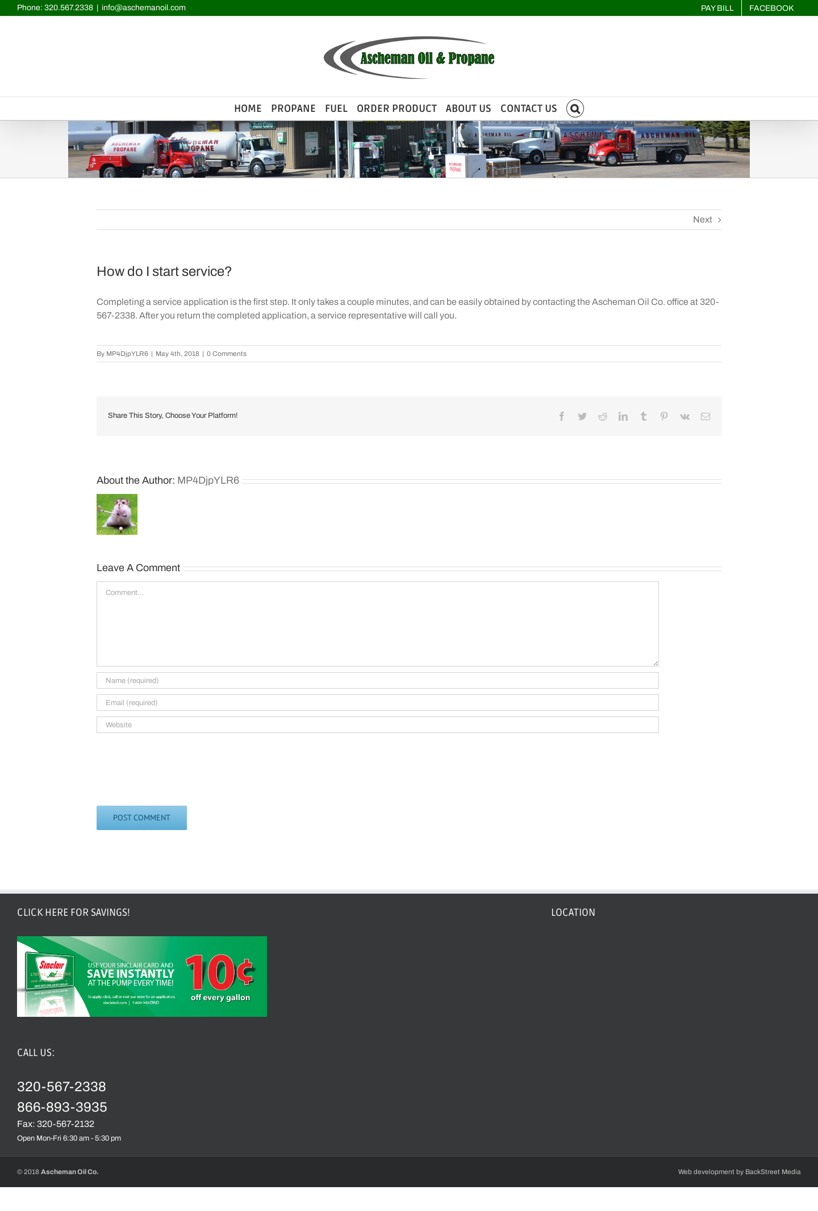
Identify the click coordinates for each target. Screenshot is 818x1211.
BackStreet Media (773, 1172)
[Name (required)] (378, 680)
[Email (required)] (378, 702)
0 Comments (227, 354)
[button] (575, 108)
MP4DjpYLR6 (127, 354)
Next (702, 219)
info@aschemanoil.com (144, 7)
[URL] (378, 724)
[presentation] (183, 766)
